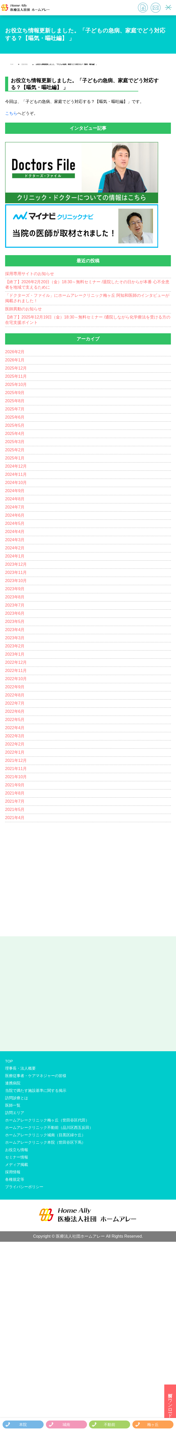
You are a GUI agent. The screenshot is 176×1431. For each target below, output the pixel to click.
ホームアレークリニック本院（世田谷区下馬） (45, 1142)
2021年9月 (15, 785)
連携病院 (12, 1083)
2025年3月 (15, 442)
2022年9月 (15, 687)
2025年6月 (15, 417)
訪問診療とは (16, 1098)
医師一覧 (12, 1105)
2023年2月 (15, 646)
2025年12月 (16, 368)
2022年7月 (15, 703)
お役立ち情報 (16, 1150)
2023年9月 (15, 589)
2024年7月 (15, 507)
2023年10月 (16, 580)
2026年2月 (15, 352)
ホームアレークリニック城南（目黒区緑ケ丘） (45, 1135)
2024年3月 (15, 540)
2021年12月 (16, 760)
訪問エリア (14, 1112)
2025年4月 (15, 433)
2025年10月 (16, 384)
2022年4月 (15, 728)
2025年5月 (15, 425)
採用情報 (12, 1172)
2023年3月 (15, 638)
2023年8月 (15, 597)
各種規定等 (14, 1179)
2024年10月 (16, 482)
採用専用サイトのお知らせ (29, 273)
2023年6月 (15, 613)
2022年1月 (15, 752)
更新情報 (24, 64)
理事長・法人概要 (20, 1068)
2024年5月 (15, 523)
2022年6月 (15, 711)
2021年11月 (16, 768)
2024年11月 (16, 474)
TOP (11, 64)
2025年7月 (15, 409)
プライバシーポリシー (24, 1187)
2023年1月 (15, 654)
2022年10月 (16, 679)
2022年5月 (15, 719)
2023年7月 (15, 605)
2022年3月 (15, 736)
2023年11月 (16, 572)
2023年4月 (15, 630)
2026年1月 (15, 360)
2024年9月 (15, 491)
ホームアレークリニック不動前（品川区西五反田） (49, 1127)
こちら (11, 113)
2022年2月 (15, 744)
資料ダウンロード (170, 1402)
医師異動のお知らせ (23, 309)
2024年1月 (15, 556)
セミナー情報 (16, 1157)
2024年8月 (15, 499)
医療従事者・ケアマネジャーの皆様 (35, 1075)
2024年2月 (15, 548)
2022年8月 (15, 695)
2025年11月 (16, 376)
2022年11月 (16, 670)
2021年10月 (16, 777)
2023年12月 (16, 564)
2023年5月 (15, 621)
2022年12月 (16, 662)
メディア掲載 (16, 1164)
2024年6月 (15, 515)
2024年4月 (15, 531)
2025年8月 (15, 401)
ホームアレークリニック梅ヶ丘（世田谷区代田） (47, 1120)
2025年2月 (15, 450)
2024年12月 (16, 466)
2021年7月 (15, 801)
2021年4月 (15, 817)
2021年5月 (15, 809)
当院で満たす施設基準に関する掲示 (35, 1090)
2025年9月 (15, 393)
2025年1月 (15, 458)
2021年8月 (15, 793)
